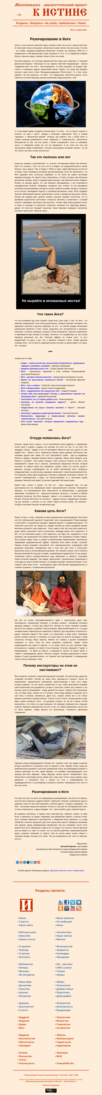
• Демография (63, 996)
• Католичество (26, 1038)
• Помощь (23, 950)
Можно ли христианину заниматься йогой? (42, 380)
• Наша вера (24, 982)
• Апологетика (63, 932)
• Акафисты (62, 950)
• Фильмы (23, 971)
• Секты (21, 1059)
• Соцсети (23, 921)
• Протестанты (25, 1042)
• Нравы (59, 982)
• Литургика (24, 996)
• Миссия (60, 939)
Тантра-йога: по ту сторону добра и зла (39, 399)
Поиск (82, 23)
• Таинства (23, 989)
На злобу (51, 23)
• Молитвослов (64, 946)
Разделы (22, 23)
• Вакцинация (63, 1010)
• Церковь (23, 1003)
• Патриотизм (62, 1003)
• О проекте (24, 946)
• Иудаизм (23, 1035)
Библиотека (67, 23)
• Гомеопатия (62, 1024)
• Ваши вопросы (64, 918)
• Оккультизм (62, 1017)
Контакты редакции (51, 1085)
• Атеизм (22, 1052)
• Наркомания (63, 1045)
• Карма (21, 1024)
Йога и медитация (78, 30)
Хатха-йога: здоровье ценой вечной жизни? (41, 413)
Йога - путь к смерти (30, 385)
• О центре (23, 953)
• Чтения (60, 971)
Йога (23, 371)
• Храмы (60, 974)
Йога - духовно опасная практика (36, 377)
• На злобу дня (63, 921)
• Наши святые (63, 935)
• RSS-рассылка (26, 932)
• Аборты (60, 1035)
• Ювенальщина (64, 1038)
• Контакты (23, 957)
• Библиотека (25, 964)
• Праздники (62, 957)
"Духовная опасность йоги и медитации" (67, 871)
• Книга (59, 925)
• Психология (62, 985)
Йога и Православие (30, 388)
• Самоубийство (64, 1063)
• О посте (22, 1010)
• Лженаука (61, 1052)
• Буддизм (23, 1017)
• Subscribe (23, 935)
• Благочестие (25, 1006)
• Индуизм (23, 1020)
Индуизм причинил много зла (34, 369)
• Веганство (62, 1020)
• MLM (58, 1056)
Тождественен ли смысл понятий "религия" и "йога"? (48, 408)
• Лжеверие (23, 1045)
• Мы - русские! (64, 964)
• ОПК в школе (63, 967)
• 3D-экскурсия (26, 974)
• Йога (20, 1028)
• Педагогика (62, 992)
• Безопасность (64, 1006)
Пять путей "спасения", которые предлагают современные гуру (52, 422)
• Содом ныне (63, 1042)
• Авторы (22, 967)
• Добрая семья (64, 989)
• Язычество (24, 1056)
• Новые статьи (26, 939)
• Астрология (62, 1028)
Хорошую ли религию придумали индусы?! (43, 402)
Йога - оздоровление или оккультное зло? (40, 391)
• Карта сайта (25, 925)
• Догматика (24, 985)
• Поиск (21, 918)
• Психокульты (26, 1063)
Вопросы (36, 23)
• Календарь (62, 953)
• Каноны (22, 992)
